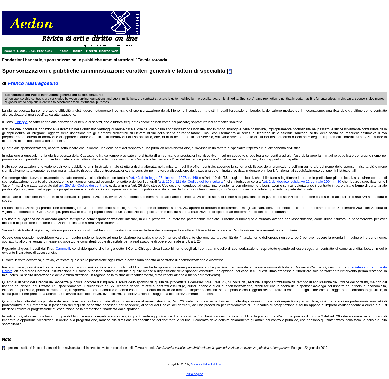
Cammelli (63, 249)
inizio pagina (194, 374)
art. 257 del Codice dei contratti (83, 185)
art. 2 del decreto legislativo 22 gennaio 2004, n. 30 (302, 181)
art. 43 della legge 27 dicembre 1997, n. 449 (164, 178)
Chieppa (21, 122)
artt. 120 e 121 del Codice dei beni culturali (191, 181)
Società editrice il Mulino (206, 364)
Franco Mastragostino (33, 83)
